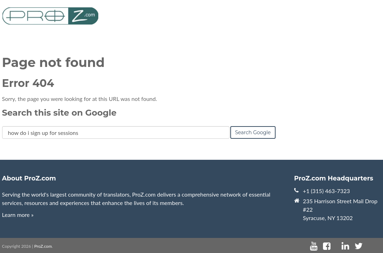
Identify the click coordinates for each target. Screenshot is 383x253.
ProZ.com (43, 246)
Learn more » (18, 214)
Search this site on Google (59, 113)
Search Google (253, 132)
